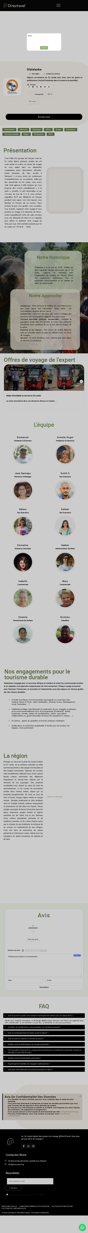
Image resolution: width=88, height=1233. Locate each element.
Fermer (44, 48)
